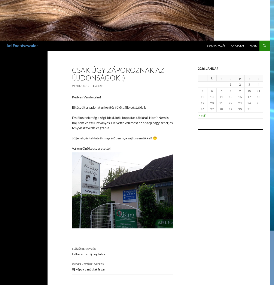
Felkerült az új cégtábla (122, 251)
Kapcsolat (237, 45)
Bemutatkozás (216, 45)
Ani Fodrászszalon (22, 45)
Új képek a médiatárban (122, 266)
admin (99, 86)
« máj (202, 115)
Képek (253, 45)
